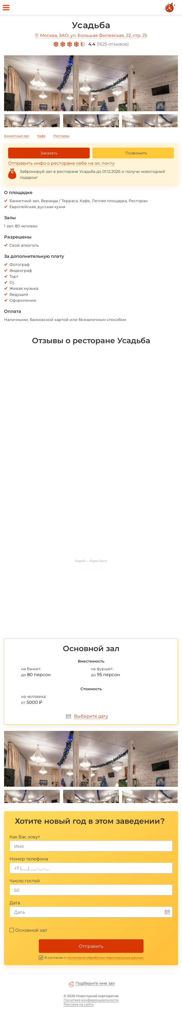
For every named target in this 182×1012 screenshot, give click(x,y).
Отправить (91, 946)
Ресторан (61, 136)
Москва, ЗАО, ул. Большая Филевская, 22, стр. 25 (93, 35)
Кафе (41, 136)
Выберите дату (91, 716)
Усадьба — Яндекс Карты (91, 560)
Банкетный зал (16, 136)
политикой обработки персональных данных (105, 958)
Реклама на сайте (78, 1004)
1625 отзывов (112, 44)
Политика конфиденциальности (91, 1000)
